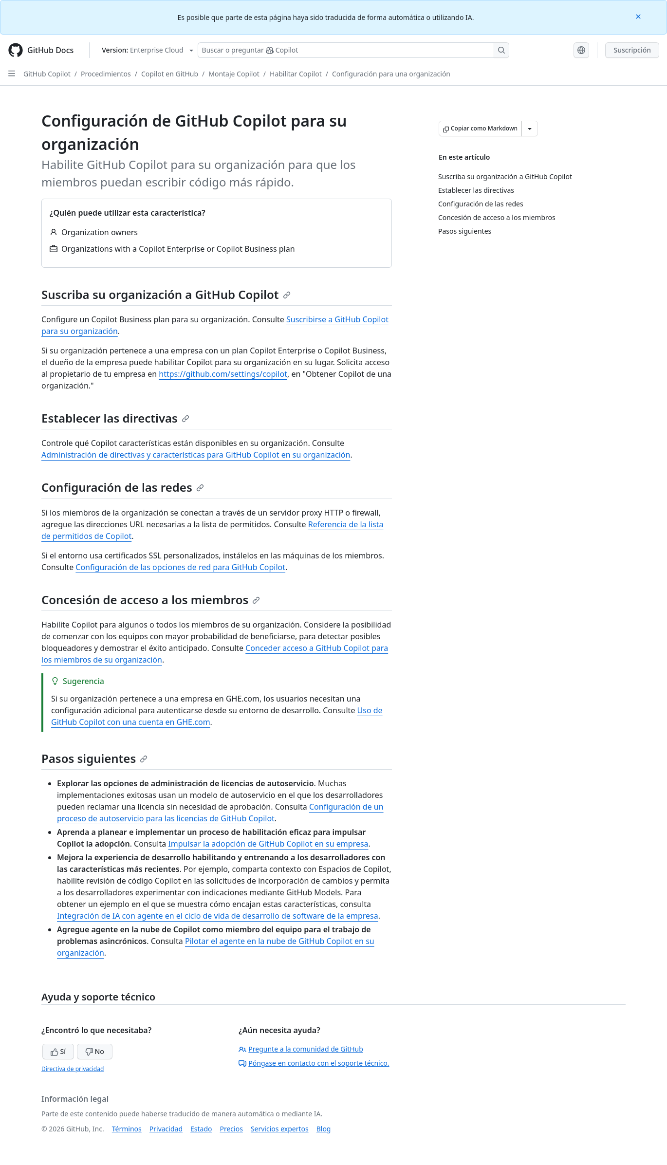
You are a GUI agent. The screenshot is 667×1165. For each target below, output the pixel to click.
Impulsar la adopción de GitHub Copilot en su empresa (268, 843)
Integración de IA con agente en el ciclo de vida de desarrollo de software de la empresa (217, 915)
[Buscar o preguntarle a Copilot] (353, 50)
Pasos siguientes (94, 758)
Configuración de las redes (122, 487)
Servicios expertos (280, 1128)
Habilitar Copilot (296, 73)
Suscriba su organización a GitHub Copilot (166, 294)
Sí (58, 1051)
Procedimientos (106, 73)
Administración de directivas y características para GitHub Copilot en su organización (195, 454)
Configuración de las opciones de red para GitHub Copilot (180, 567)
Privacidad (166, 1128)
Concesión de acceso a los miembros (150, 600)
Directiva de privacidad (72, 1069)
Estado (201, 1128)
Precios (231, 1128)
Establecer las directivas (115, 418)
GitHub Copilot (47, 73)
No (94, 1051)
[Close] (639, 15)
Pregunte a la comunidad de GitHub (301, 1049)
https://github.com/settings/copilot (223, 374)
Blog (323, 1128)
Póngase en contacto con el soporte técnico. (314, 1063)
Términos (127, 1128)
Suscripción (632, 50)
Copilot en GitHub (169, 73)
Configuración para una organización (391, 73)
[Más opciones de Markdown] (529, 128)
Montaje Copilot (233, 73)
